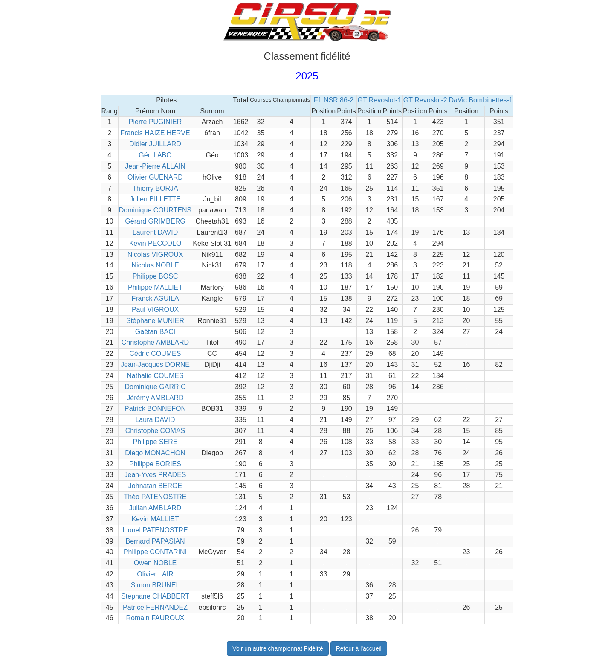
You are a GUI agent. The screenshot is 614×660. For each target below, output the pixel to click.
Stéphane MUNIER (155, 320)
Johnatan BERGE (155, 485)
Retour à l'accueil (359, 648)
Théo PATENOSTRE (155, 496)
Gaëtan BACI (155, 331)
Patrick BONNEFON (155, 408)
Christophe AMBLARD (155, 342)
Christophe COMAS (155, 430)
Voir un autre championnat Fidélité (277, 648)
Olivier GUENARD (155, 177)
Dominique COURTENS (155, 210)
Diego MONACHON (155, 452)
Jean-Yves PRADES (155, 474)
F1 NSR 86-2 (333, 100)
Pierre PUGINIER (155, 121)
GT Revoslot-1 (379, 100)
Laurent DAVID (155, 232)
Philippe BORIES (155, 464)
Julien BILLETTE (155, 199)
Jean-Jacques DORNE (155, 364)
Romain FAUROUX (155, 618)
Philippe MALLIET (155, 287)
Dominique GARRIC (155, 386)
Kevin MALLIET (155, 519)
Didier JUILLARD (155, 144)
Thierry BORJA (155, 188)
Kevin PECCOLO (155, 243)
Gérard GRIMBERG (155, 221)
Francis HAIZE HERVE (155, 133)
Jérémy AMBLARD (155, 397)
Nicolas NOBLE (155, 265)
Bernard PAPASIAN (155, 541)
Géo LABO (155, 155)
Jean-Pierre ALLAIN (155, 166)
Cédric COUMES (155, 353)
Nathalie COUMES (155, 375)
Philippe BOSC (155, 276)
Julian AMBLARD (155, 508)
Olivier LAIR (155, 574)
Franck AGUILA (155, 298)
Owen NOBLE (155, 563)
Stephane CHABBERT (155, 596)
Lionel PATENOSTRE (155, 530)
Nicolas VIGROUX (155, 254)
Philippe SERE (155, 441)
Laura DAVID (155, 419)
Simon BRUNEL (155, 585)
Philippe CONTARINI (155, 551)
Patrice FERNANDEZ (155, 607)
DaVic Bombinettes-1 (481, 100)
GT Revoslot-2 (425, 100)
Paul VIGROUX (155, 309)
